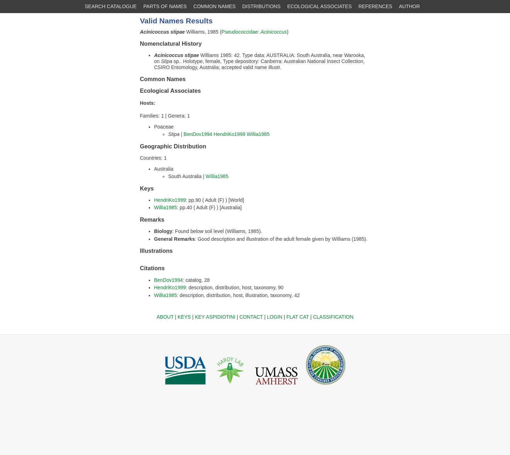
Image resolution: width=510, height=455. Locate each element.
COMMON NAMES (214, 6)
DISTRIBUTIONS (261, 6)
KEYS (184, 317)
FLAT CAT (298, 317)
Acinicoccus (274, 32)
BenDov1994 (197, 134)
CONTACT (251, 317)
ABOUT (165, 317)
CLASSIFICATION (333, 317)
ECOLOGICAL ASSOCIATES (319, 6)
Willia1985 (258, 134)
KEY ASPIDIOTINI (215, 317)
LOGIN (275, 317)
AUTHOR (409, 6)
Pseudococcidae (239, 32)
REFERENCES (375, 6)
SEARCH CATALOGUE (111, 6)
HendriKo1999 (229, 134)
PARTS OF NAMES (165, 6)
